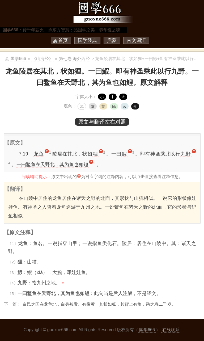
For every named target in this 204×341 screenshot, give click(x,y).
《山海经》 (42, 58)
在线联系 (170, 329)
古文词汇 (136, 40)
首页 (63, 40)
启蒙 (112, 40)
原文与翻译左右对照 (102, 122)
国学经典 (87, 40)
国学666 (18, 58)
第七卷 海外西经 (74, 58)
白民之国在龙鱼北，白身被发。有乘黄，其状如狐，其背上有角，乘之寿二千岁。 (99, 304)
